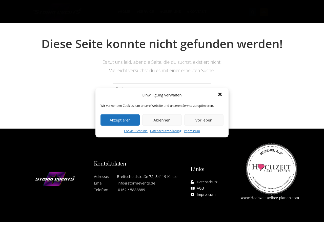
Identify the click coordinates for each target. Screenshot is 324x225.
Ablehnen (162, 119)
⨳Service (145, 12)
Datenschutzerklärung (165, 131)
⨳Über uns (170, 12)
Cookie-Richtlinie (136, 131)
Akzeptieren (120, 119)
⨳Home (123, 12)
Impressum (192, 131)
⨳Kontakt (196, 12)
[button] (220, 95)
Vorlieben (203, 119)
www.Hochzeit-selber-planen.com (270, 201)
